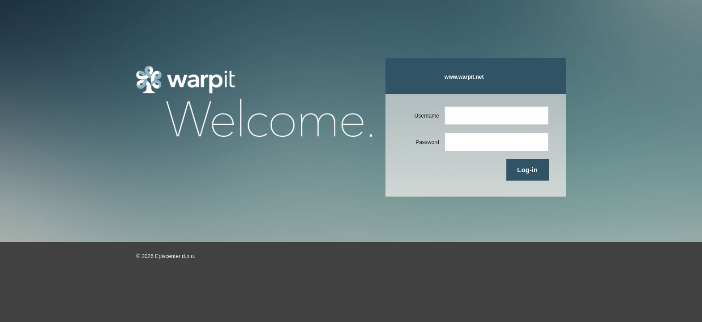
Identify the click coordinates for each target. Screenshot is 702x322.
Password (427, 142)
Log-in (527, 170)
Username (426, 116)
